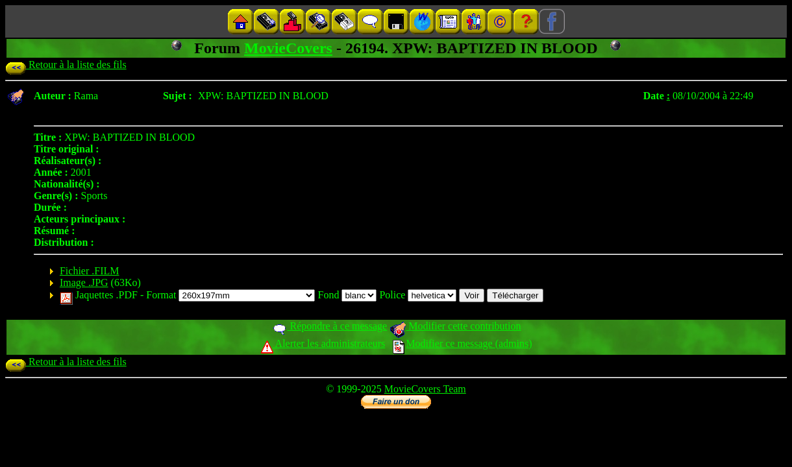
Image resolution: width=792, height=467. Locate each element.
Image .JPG (84, 282)
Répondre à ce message (329, 325)
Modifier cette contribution (455, 325)
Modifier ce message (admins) (462, 343)
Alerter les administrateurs (323, 343)
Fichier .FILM (89, 270)
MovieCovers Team (425, 388)
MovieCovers (288, 48)
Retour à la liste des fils (66, 64)
